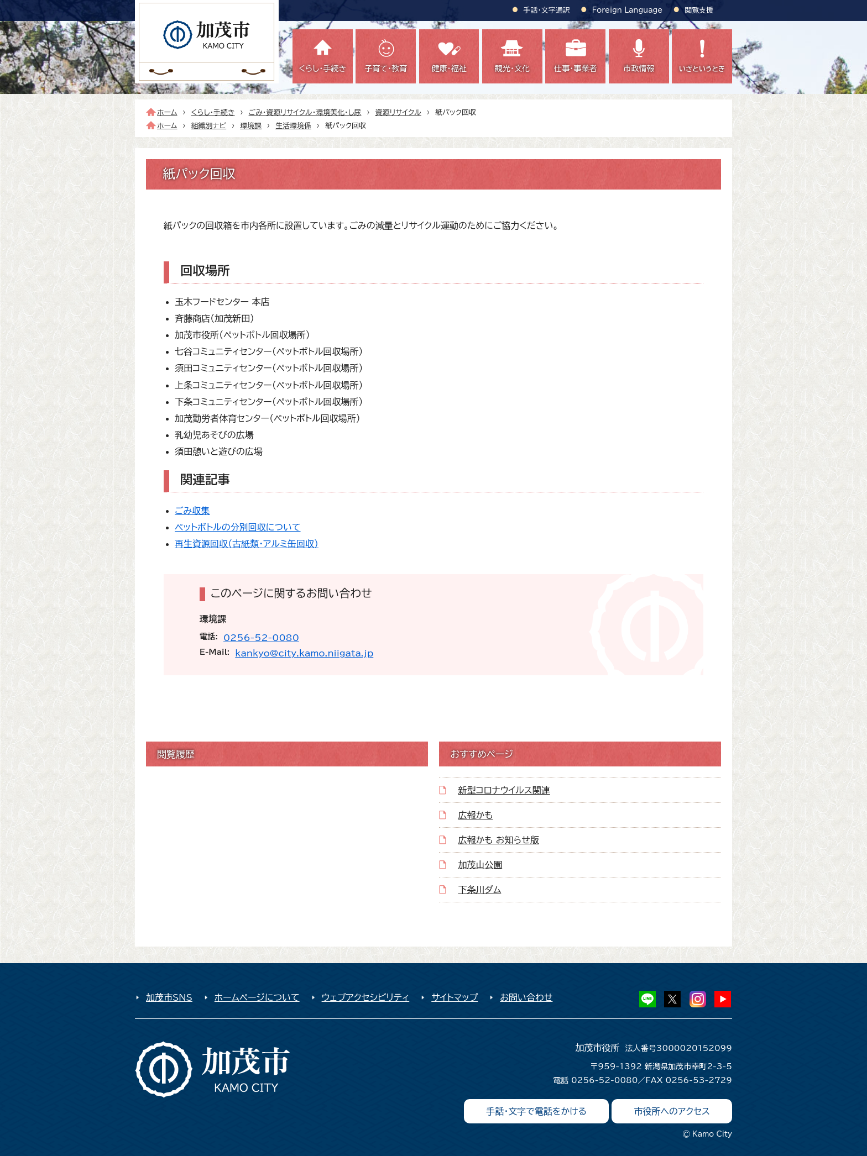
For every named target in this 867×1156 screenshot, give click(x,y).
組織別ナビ (209, 125)
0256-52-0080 (261, 637)
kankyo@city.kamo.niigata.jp (304, 653)
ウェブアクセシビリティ (366, 997)
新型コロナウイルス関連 (504, 790)
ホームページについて (257, 997)
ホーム (167, 112)
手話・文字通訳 (547, 10)
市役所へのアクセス (672, 1111)
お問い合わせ (526, 997)
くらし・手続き (213, 112)
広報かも (475, 815)
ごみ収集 (192, 510)
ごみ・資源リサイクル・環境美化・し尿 (305, 112)
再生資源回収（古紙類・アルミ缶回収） (246, 543)
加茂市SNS (169, 997)
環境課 (251, 125)
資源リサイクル (398, 112)
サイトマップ (454, 997)
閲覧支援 (699, 10)
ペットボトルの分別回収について (238, 527)
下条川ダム (479, 889)
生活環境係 (293, 125)
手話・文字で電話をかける (536, 1111)
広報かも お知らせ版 (498, 840)
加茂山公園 (480, 864)
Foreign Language (627, 10)
